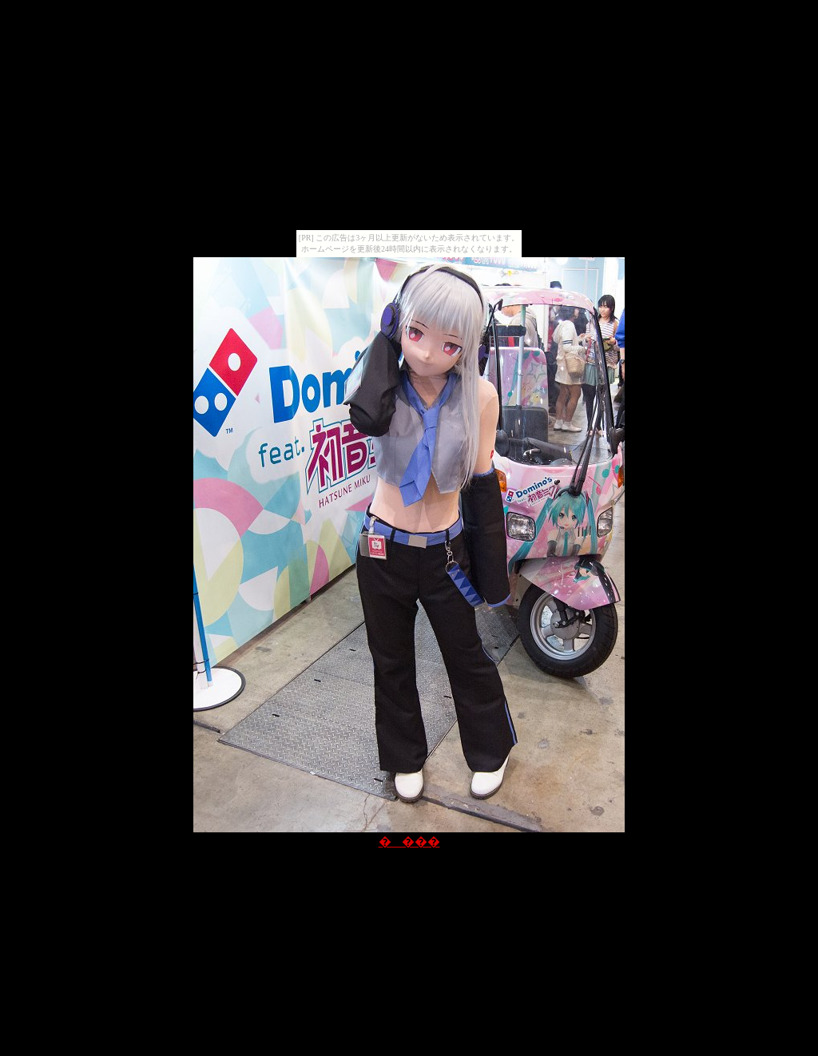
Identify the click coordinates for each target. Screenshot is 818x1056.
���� (409, 841)
